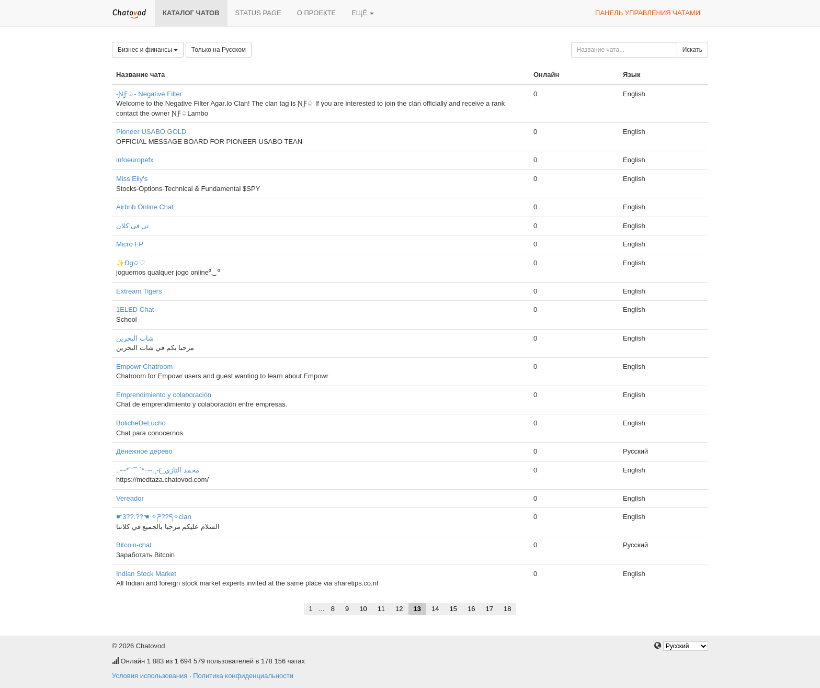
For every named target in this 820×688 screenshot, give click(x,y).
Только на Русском (218, 49)
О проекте (316, 13)
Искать (692, 49)
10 (363, 609)
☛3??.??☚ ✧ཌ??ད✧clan (153, 517)
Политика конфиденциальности (243, 676)
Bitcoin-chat (134, 545)
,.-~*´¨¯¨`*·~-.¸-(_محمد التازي (157, 470)
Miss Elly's (131, 179)
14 (435, 609)
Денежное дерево (144, 451)
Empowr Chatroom (144, 366)
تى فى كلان (132, 226)
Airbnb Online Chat (145, 207)
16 (471, 609)
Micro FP (129, 244)
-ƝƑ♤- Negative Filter (149, 94)
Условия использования (149, 676)
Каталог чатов (191, 13)
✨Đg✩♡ (130, 263)
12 (399, 609)
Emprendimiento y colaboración (163, 395)
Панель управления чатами (647, 13)
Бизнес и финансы (148, 49)
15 (453, 609)
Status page (258, 13)
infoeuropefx (135, 160)
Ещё (362, 13)
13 (417, 609)
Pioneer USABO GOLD (151, 132)
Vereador (130, 498)
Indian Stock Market (146, 574)
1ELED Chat (135, 309)
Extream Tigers (139, 291)
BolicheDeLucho (141, 423)
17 (489, 609)
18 (507, 609)
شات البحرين (135, 338)
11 (381, 609)
